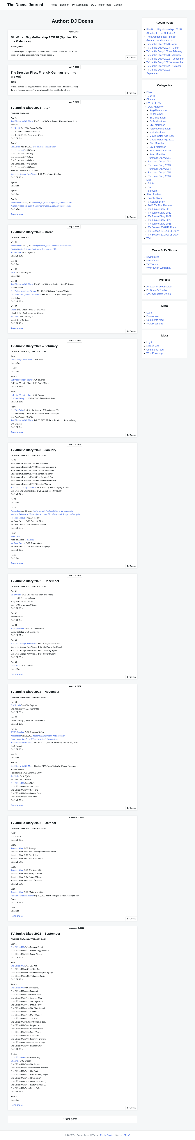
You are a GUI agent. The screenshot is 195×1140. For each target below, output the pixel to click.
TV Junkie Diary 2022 (20, 586)
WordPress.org (154, 323)
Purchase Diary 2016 (159, 176)
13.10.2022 (29, 540)
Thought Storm (154, 198)
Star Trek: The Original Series (23, 487)
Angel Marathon (158, 110)
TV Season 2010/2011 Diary (163, 231)
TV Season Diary (38, 351)
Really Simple (106, 1135)
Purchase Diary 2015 (159, 172)
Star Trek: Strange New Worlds (24, 174)
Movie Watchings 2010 (161, 139)
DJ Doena (131, 58)
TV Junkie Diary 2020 (159, 212)
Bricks (14, 47)
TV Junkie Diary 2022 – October (33, 823)
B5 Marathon (156, 114)
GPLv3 (127, 1135)
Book (13, 82)
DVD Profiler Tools (101, 5)
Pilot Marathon (157, 143)
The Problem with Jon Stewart (24, 291)
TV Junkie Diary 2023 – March (32, 232)
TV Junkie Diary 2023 (20, 113)
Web (148, 238)
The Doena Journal (25, 4)
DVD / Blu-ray (153, 103)
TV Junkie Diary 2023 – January (33, 450)
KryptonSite (152, 257)
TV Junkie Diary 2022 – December (35, 581)
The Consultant (17, 150)
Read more (17, 214)
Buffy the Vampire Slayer (21, 380)
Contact (118, 5)
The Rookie (16, 128)
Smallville (15, 316)
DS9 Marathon (157, 125)
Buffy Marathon (157, 121)
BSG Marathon (157, 117)
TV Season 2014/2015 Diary (163, 234)
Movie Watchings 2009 (161, 136)
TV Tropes (152, 264)
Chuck (13, 310)
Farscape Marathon (160, 128)
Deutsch (64, 5)
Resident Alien (17, 848)
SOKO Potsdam (17, 628)
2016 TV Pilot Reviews (160, 205)
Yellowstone (16, 252)
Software (153, 190)
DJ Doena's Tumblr (156, 290)
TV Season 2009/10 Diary (162, 227)
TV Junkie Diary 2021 (159, 216)
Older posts (70, 1119)
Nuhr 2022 (15, 536)
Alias (13, 272)
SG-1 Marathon (157, 147)
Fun (150, 187)
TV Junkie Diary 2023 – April (31, 107)
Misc (20, 47)
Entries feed (152, 316)
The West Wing (17, 398)
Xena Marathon (157, 154)
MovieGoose (153, 260)
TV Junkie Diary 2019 (159, 209)
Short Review (153, 194)
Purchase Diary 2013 (159, 165)
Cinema (150, 99)
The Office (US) (18, 783)
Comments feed (155, 320)
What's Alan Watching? (158, 268)
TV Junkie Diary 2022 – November (35, 691)
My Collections (80, 5)
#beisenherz (16, 202)
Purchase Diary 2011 (159, 158)
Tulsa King (15, 665)
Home (54, 5)
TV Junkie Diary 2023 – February (34, 346)
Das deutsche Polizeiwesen (44, 147)
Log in (149, 312)
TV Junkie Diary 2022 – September (35, 933)
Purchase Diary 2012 (159, 161)
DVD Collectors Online (158, 294)
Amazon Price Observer (159, 286)
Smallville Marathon (160, 150)
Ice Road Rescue (18, 518)
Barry (13, 598)
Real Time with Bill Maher (22, 121)
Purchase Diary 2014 (159, 169)
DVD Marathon (156, 106)
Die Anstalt (15, 147)
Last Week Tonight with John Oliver (26, 294)
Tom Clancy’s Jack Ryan (21, 360)
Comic (151, 95)
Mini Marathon (157, 132)
